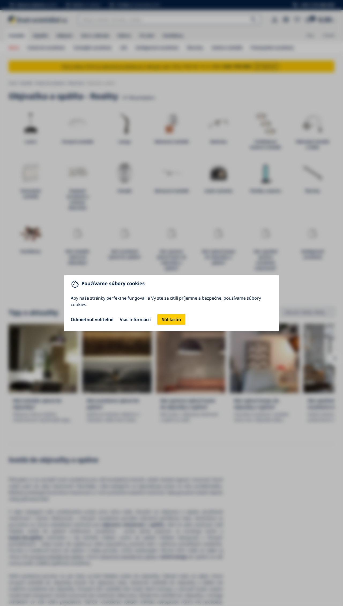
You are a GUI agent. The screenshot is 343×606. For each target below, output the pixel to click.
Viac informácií (135, 319)
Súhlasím (171, 319)
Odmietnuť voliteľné (92, 319)
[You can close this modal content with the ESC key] (171, 303)
